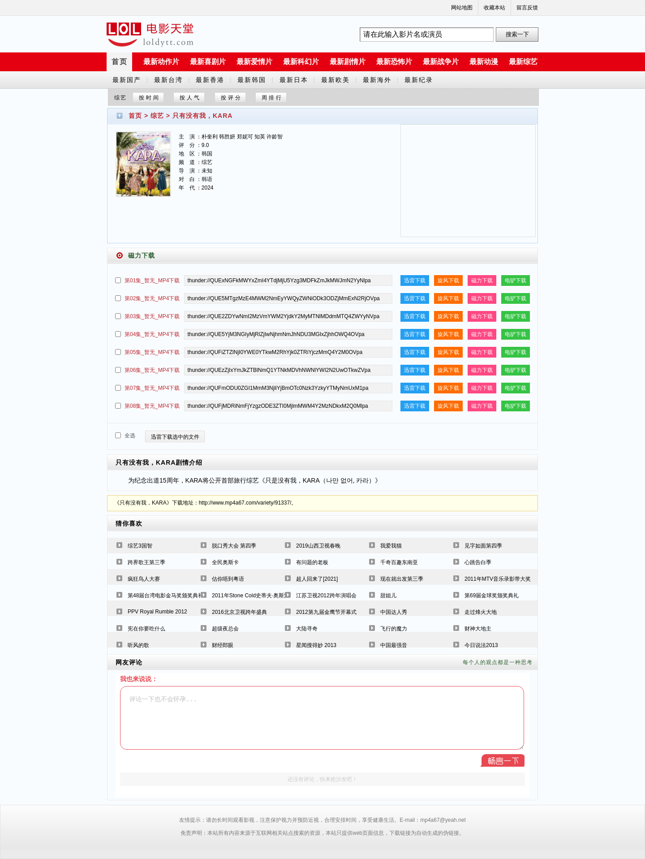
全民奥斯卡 (225, 562)
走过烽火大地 (480, 612)
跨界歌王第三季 (146, 562)
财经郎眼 (222, 645)
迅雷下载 (415, 280)
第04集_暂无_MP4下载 (152, 334)
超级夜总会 (225, 629)
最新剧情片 (348, 61)
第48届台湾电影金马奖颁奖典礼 (165, 595)
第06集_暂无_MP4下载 (152, 370)
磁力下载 (482, 280)
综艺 (157, 115)
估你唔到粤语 (228, 579)
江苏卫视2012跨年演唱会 (326, 595)
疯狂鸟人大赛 (144, 579)
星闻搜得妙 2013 (316, 645)
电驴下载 (515, 280)
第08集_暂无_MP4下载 (152, 406)
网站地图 (462, 7)
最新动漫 (483, 61)
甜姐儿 (388, 595)
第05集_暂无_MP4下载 (152, 352)
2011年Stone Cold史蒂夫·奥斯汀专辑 (256, 595)
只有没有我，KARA (202, 115)
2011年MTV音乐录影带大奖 (497, 579)
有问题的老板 (312, 562)
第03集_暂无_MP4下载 (152, 316)
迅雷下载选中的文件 (175, 437)
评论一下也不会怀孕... (322, 718)
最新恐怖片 (394, 61)
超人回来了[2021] (317, 579)
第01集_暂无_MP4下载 (152, 280)
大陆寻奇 (307, 629)
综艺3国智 (140, 546)
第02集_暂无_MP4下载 (152, 298)
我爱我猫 (391, 546)
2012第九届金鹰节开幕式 (326, 612)
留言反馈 (527, 7)
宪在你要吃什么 (146, 629)
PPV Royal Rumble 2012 (157, 612)
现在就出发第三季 (401, 579)
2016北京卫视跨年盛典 (239, 612)
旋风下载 (448, 280)
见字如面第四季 (483, 546)
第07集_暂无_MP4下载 (152, 388)
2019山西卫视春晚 (318, 546)
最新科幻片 (301, 61)
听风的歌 (138, 645)
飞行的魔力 (393, 629)
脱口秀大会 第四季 (234, 546)
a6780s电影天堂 (150, 34)
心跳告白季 (477, 562)
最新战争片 (441, 61)
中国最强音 (393, 645)
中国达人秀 (393, 612)
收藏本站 (494, 7)
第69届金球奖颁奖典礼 (491, 595)
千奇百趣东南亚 (399, 562)
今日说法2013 (481, 645)
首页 (120, 61)
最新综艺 (523, 61)
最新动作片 (161, 61)
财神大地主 (477, 629)
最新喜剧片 (208, 61)
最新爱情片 (254, 61)
